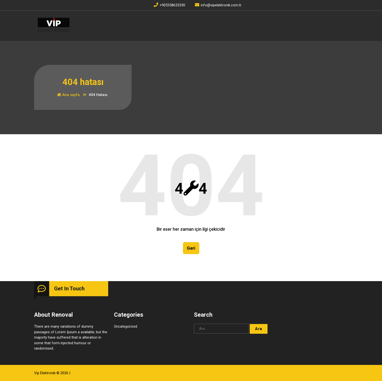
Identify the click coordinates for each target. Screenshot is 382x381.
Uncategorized (125, 326)
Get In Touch (69, 289)
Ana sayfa (68, 95)
